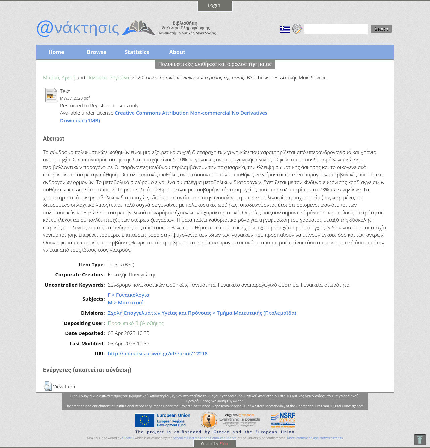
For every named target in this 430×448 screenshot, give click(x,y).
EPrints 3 (128, 438)
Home (56, 52)
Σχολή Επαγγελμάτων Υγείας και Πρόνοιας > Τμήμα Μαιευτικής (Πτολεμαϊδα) (202, 312)
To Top (419, 439)
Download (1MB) (80, 120)
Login (214, 5)
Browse (96, 52)
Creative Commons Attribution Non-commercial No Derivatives (191, 112)
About (177, 52)
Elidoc (224, 443)
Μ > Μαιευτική (126, 302)
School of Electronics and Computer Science (204, 438)
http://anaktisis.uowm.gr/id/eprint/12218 (158, 353)
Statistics (137, 52)
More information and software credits (315, 438)
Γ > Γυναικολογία (128, 294)
